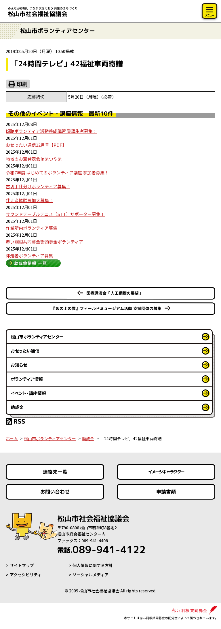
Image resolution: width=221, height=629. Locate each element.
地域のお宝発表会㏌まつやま (34, 159)
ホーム (12, 438)
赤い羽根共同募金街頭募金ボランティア (44, 242)
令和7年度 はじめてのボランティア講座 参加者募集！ (57, 173)
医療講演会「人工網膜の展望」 (114, 293)
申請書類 (166, 491)
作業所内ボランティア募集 (31, 228)
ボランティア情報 (27, 379)
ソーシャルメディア (90, 574)
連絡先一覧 (55, 471)
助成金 (17, 407)
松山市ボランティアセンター (37, 337)
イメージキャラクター (166, 472)
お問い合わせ (55, 491)
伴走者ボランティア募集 (29, 256)
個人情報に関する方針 (93, 565)
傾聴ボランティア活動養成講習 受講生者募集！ (51, 131)
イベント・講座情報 (28, 393)
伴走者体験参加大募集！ (29, 200)
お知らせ (19, 365)
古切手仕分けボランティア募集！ (38, 186)
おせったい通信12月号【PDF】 (36, 145)
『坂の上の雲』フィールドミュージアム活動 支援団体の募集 (106, 308)
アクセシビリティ (25, 574)
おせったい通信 (25, 351)
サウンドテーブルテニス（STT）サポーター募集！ (55, 214)
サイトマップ (22, 565)
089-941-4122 (101, 549)
